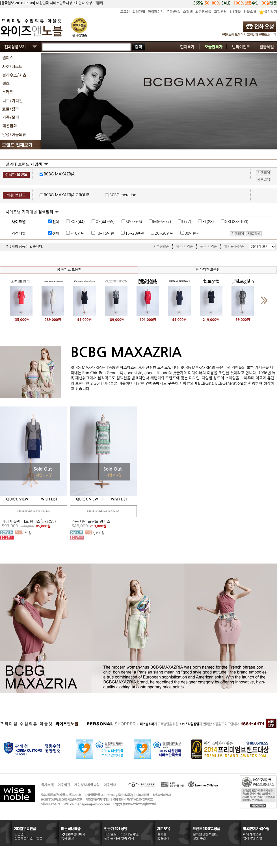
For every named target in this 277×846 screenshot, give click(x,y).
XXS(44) (77, 222)
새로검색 (254, 234)
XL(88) (208, 222)
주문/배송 (173, 12)
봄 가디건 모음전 (208, 269)
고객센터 (220, 12)
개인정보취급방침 (87, 785)
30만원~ (192, 233)
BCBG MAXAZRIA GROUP (66, 195)
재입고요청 (44, 475)
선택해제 (237, 234)
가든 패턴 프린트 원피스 (91, 521)
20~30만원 (164, 233)
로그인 (125, 12)
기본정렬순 (161, 246)
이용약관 (64, 785)
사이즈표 (260, 221)
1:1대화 (235, 12)
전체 (55, 222)
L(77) (186, 222)
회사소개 (47, 785)
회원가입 (138, 12)
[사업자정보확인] (124, 795)
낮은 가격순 (184, 246)
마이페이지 (156, 12)
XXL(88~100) (236, 222)
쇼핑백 (188, 12)
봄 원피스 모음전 (69, 269)
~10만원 (77, 233)
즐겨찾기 (270, 12)
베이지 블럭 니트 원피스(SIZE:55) (29, 521)
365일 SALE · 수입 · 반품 (235, 3)
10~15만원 (105, 233)
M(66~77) (162, 222)
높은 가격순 (208, 246)
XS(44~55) (105, 222)
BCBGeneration (122, 195)
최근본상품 (203, 12)
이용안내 (110, 785)
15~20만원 (134, 233)
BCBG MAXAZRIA (59, 174)
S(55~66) (134, 222)
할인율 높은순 (234, 246)
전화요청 (249, 12)
